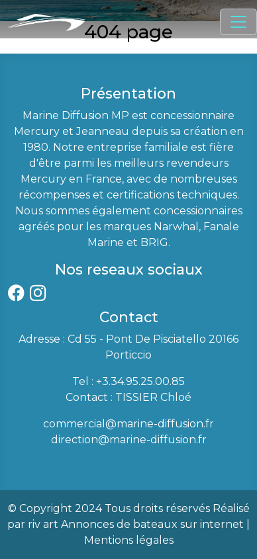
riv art (43, 524)
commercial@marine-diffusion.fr (128, 423)
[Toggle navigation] (238, 22)
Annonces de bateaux (119, 524)
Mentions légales (129, 540)
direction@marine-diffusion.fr (129, 439)
